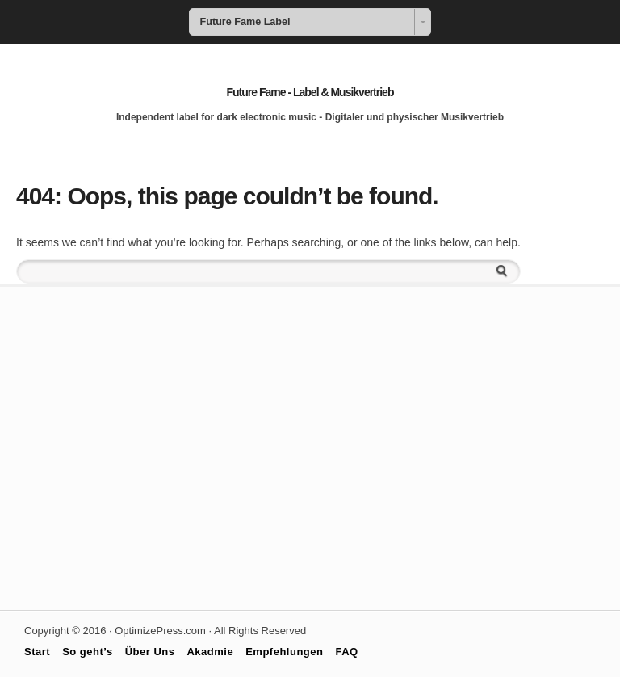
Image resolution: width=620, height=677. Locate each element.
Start (37, 651)
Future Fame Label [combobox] (245, 21)
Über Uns (150, 651)
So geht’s (87, 651)
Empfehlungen (284, 651)
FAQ (346, 651)
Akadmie (209, 651)
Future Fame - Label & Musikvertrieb (310, 92)
